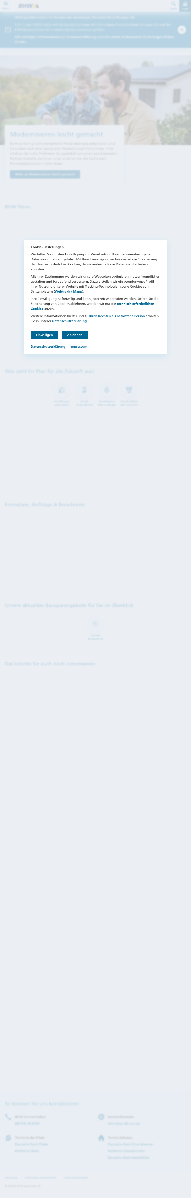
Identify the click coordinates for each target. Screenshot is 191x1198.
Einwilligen (44, 335)
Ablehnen (75, 335)
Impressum (78, 346)
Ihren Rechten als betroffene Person (117, 316)
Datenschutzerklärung (69, 321)
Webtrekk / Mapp (68, 291)
